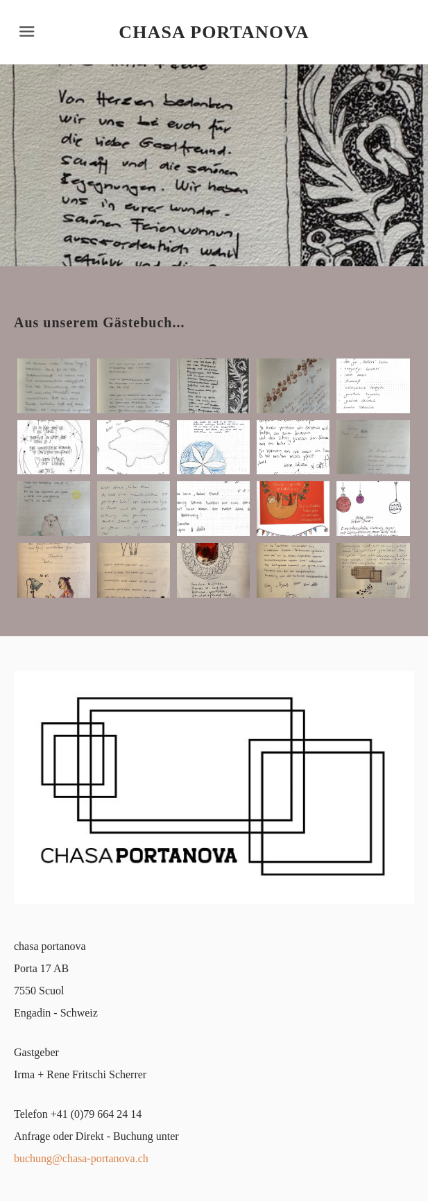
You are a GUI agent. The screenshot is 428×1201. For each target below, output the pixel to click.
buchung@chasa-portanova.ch (81, 1158)
